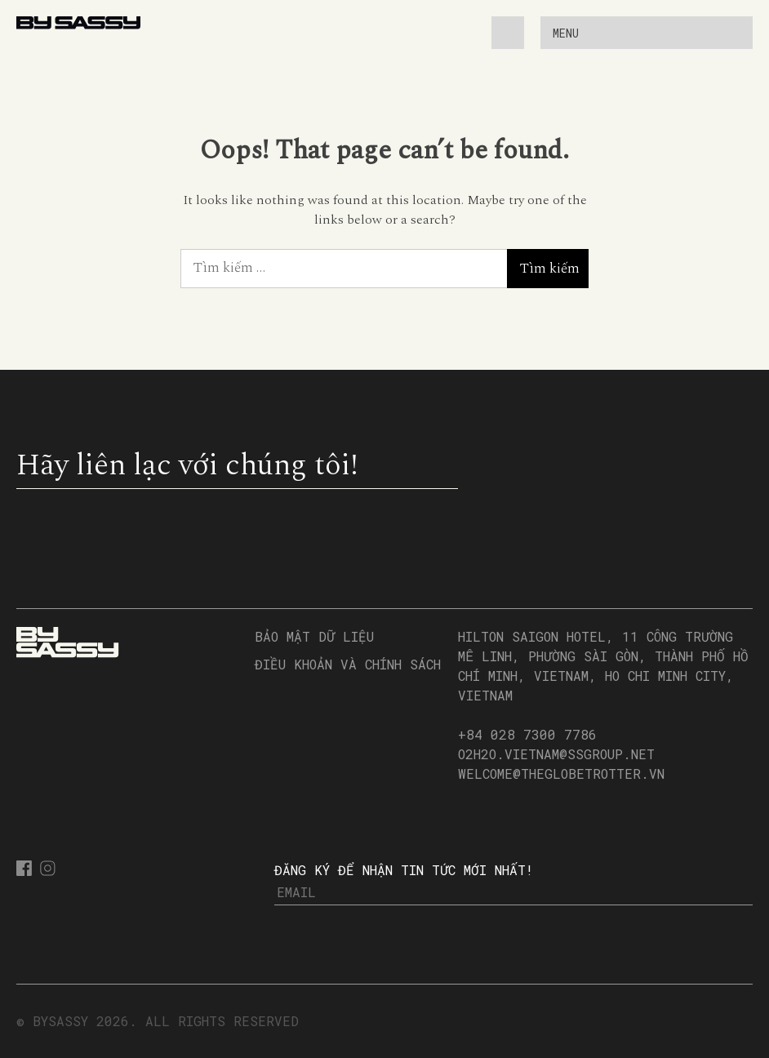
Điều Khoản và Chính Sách (348, 664)
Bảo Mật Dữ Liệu (314, 636)
